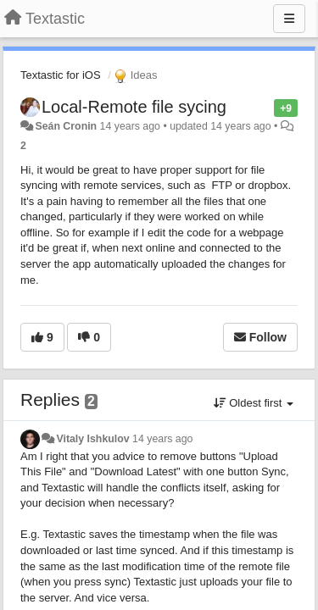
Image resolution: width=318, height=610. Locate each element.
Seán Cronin (66, 126)
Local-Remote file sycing (134, 106)
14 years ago (162, 439)
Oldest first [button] (253, 402)
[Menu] (289, 18)
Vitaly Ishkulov (92, 439)
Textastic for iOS (60, 75)
